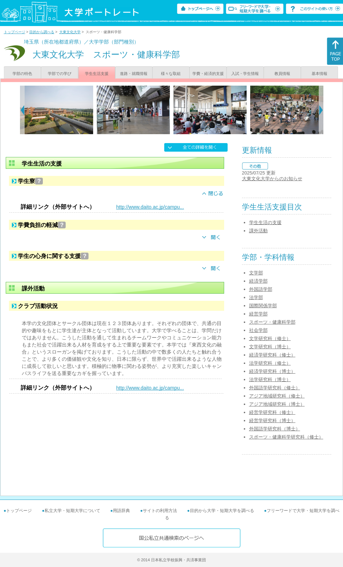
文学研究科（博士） (270, 346)
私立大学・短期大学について (72, 510)
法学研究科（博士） (270, 379)
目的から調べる (41, 32)
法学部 (256, 297)
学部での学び (59, 73)
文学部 (256, 272)
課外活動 (258, 230)
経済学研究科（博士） (272, 371)
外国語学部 (260, 289)
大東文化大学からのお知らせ (272, 178)
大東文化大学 (70, 32)
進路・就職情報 (133, 73)
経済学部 (258, 281)
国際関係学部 (263, 305)
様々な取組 (171, 73)
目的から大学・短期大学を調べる (222, 510)
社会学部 (258, 330)
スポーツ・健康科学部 (272, 322)
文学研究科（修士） (270, 338)
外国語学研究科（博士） (274, 428)
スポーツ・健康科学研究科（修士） (286, 437)
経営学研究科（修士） (272, 412)
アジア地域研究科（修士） (277, 396)
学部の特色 (22, 73)
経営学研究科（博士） (272, 420)
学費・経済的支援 (208, 73)
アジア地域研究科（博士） (277, 404)
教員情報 (282, 73)
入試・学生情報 (245, 73)
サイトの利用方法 (160, 510)
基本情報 (319, 73)
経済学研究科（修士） (272, 355)
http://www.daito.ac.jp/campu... (150, 207)
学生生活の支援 (265, 222)
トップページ (14, 32)
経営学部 (258, 314)
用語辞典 (121, 510)
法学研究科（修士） (270, 363)
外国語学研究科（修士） (274, 387)
